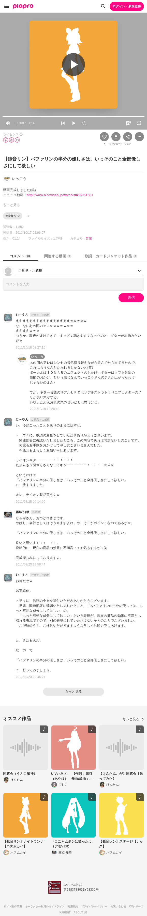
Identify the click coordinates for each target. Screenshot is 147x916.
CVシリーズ (136, 906)
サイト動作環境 (13, 906)
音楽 (89, 238)
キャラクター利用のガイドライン (45, 906)
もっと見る (73, 691)
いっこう (37, 356)
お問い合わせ (118, 906)
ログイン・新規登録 (127, 6)
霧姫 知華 (22, 512)
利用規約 (72, 906)
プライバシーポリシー (94, 906)
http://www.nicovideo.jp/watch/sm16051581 (60, 195)
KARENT (65, 912)
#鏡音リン (13, 216)
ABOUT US (80, 912)
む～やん (22, 315)
